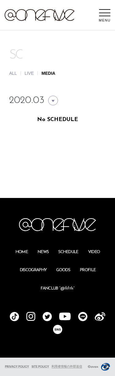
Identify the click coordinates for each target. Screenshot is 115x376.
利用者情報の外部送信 (67, 366)
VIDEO (94, 252)
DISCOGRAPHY (33, 270)
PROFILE (87, 270)
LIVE (29, 73)
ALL (13, 73)
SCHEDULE (68, 252)
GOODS (63, 270)
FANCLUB (57, 288)
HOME (21, 252)
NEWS (42, 252)
